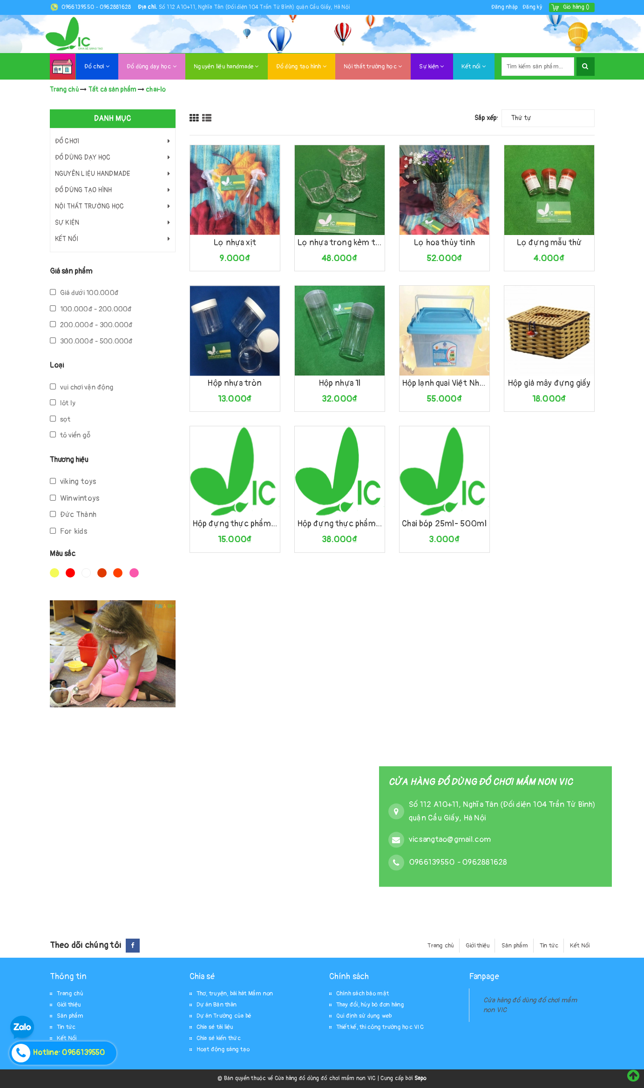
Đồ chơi (96, 66)
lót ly (63, 403)
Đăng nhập (504, 7)
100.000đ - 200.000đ (91, 309)
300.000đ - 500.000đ (91, 341)
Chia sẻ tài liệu (215, 1027)
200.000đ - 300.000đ (91, 325)
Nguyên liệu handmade (226, 66)
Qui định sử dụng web (364, 1016)
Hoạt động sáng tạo (223, 1049)
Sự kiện (431, 66)
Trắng (86, 573)
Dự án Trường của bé (224, 1016)
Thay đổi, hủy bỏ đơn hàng (370, 1004)
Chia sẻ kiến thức (219, 1038)
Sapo (420, 1078)
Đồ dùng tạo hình (301, 66)
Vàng (54, 573)
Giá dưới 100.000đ (84, 293)
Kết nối (473, 66)
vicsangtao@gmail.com (450, 839)
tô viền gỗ (70, 435)
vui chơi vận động (82, 387)
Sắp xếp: (487, 118)
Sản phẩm (515, 945)
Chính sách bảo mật (362, 993)
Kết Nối (580, 945)
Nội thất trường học (373, 66)
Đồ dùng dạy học (151, 66)
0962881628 (115, 7)
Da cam (117, 573)
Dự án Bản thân (217, 1004)
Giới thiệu (478, 945)
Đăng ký (532, 7)
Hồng (134, 573)
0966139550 (78, 7)
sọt (60, 419)
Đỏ (70, 573)
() (576, 7)
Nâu (102, 573)
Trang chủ (440, 945)
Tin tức (549, 945)
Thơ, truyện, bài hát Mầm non (235, 993)
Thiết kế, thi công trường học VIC (380, 1027)
